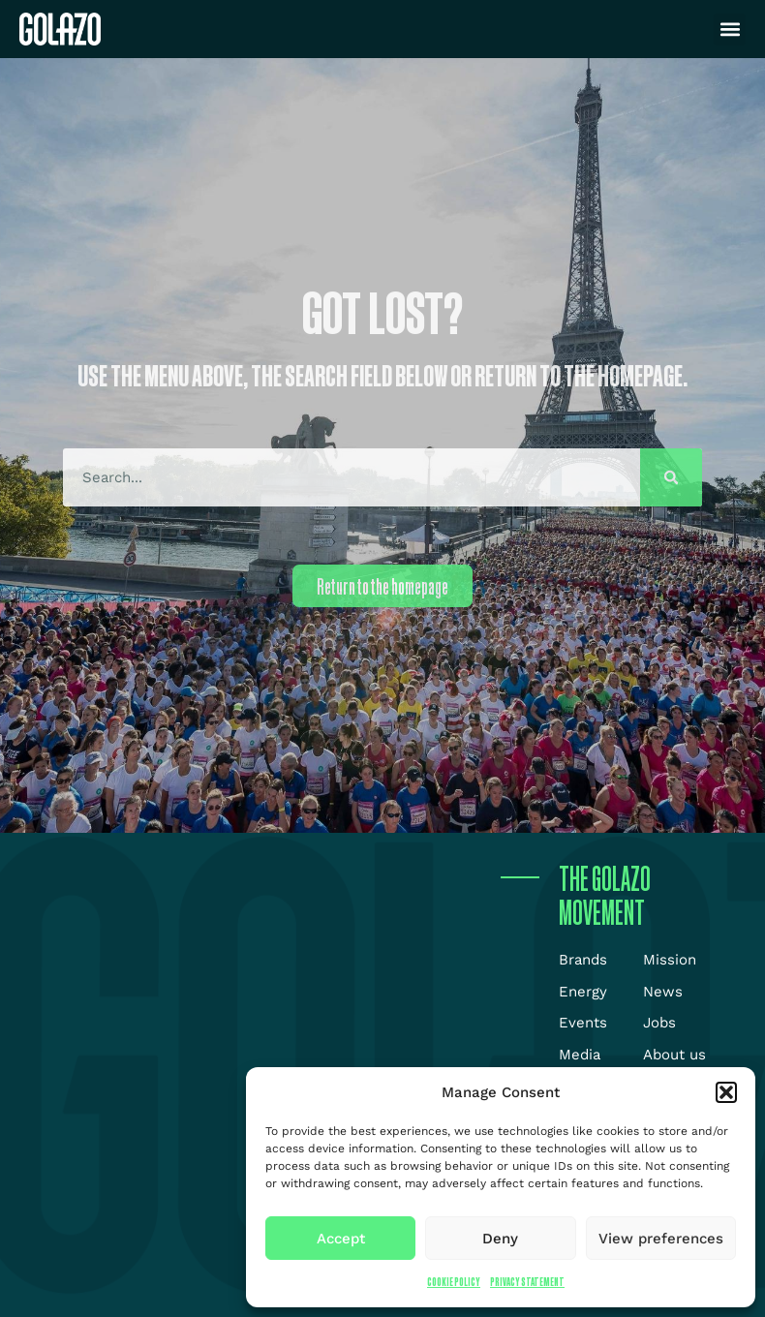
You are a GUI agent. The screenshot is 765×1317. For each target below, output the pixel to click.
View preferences (660, 1238)
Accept (341, 1238)
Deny (500, 1238)
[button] (726, 1092)
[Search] (671, 477)
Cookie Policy (453, 1281)
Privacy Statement (527, 1281)
